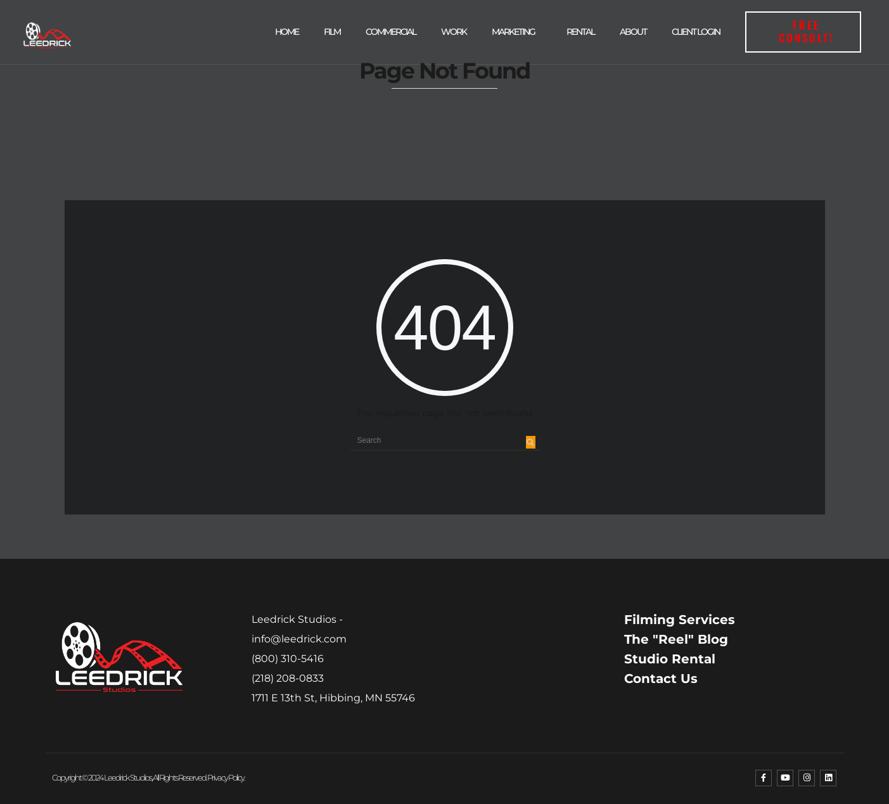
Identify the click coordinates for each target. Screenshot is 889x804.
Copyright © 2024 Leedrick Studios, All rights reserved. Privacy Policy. (148, 777)
